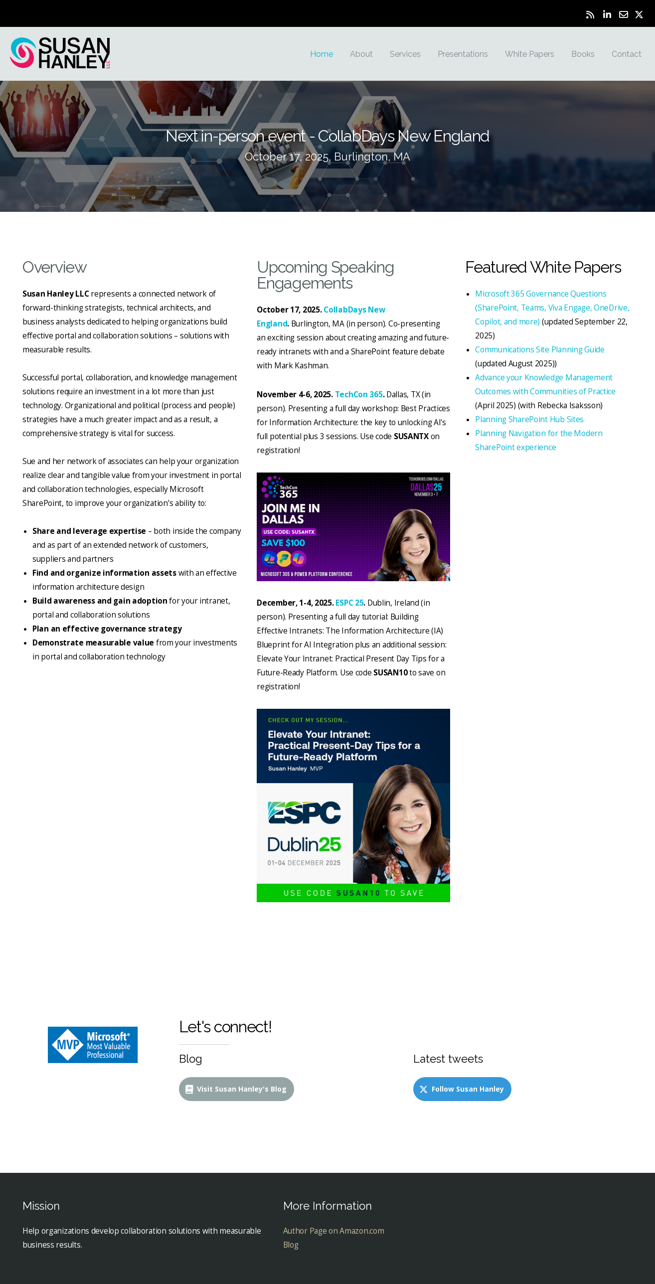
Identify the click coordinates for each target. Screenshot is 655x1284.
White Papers (529, 54)
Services (405, 54)
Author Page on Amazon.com (333, 1231)
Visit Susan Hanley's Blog (235, 1089)
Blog (291, 1245)
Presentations (463, 54)
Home (321, 54)
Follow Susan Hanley (461, 1089)
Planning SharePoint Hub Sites (529, 419)
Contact (627, 54)
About (361, 54)
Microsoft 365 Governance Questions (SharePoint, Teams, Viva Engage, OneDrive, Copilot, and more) (552, 308)
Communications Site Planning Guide (539, 349)
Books (583, 54)
